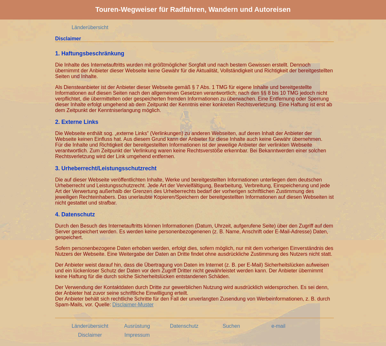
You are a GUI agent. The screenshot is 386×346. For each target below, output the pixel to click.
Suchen (231, 326)
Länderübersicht (90, 27)
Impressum (137, 335)
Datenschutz (184, 326)
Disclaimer (90, 335)
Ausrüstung (137, 326)
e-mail (278, 326)
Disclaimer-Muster (133, 304)
